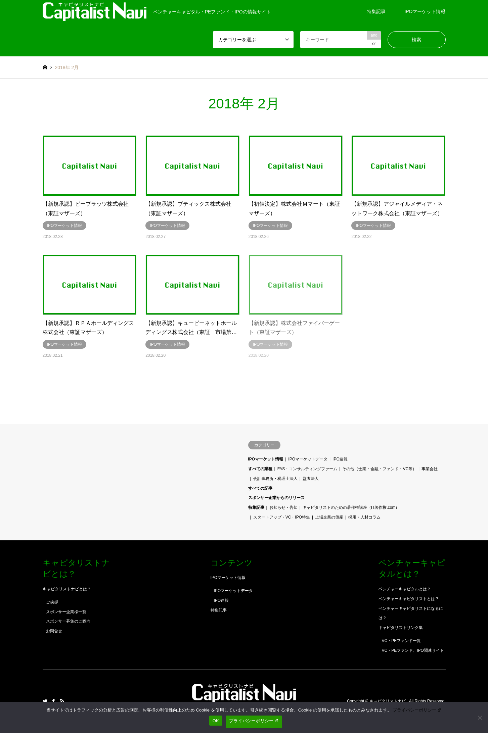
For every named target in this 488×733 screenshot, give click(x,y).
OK (216, 720)
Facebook (53, 701)
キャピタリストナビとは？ (67, 589)
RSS (62, 701)
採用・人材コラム (364, 517)
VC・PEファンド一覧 (401, 640)
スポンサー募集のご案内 (68, 621)
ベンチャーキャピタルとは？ (405, 589)
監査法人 (311, 478)
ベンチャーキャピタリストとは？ (409, 598)
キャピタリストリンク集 (401, 627)
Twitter (45, 701)
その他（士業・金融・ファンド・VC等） (379, 469)
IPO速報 (340, 459)
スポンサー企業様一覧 (66, 611)
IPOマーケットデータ (307, 459)
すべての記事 (260, 488)
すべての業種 (260, 469)
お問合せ (54, 631)
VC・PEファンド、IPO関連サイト (413, 650)
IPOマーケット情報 (424, 11)
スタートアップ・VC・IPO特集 (281, 517)
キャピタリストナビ (388, 701)
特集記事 (376, 11)
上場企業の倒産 (329, 517)
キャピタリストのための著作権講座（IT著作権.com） (351, 507)
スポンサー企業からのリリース (276, 497)
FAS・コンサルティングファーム (307, 469)
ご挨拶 (52, 602)
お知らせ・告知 (283, 507)
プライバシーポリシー (417, 710)
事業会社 (430, 469)
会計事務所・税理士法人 (275, 478)
